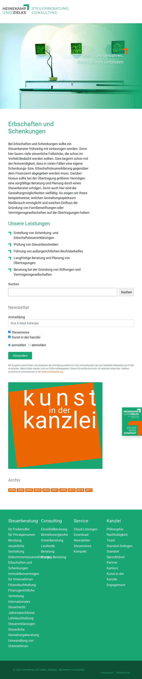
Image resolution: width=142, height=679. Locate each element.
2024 (29, 490)
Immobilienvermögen (23, 574)
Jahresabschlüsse (21, 613)
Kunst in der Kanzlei (26, 337)
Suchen (13, 284)
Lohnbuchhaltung (21, 618)
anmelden (18, 345)
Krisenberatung (52, 540)
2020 (63, 490)
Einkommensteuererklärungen (30, 557)
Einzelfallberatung (54, 529)
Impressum (107, 672)
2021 (55, 490)
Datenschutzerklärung (52, 372)
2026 (12, 490)
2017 (89, 490)
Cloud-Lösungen (86, 529)
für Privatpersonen (21, 535)
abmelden (39, 345)
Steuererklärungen (21, 624)
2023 (37, 490)
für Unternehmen (20, 579)
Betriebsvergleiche (54, 535)
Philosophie (115, 529)
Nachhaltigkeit (117, 535)
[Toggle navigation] (82, 13)
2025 (21, 490)
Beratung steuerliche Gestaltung (16, 545)
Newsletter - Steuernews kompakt (83, 545)
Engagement (116, 585)
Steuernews (20, 332)
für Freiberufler (19, 529)
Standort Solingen (120, 546)
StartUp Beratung (53, 557)
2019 (72, 490)
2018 (80, 490)
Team (111, 540)
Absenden (20, 356)
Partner (112, 562)
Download (81, 535)
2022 (46, 490)
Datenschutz (123, 672)
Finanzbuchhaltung (22, 585)
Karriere (112, 568)
